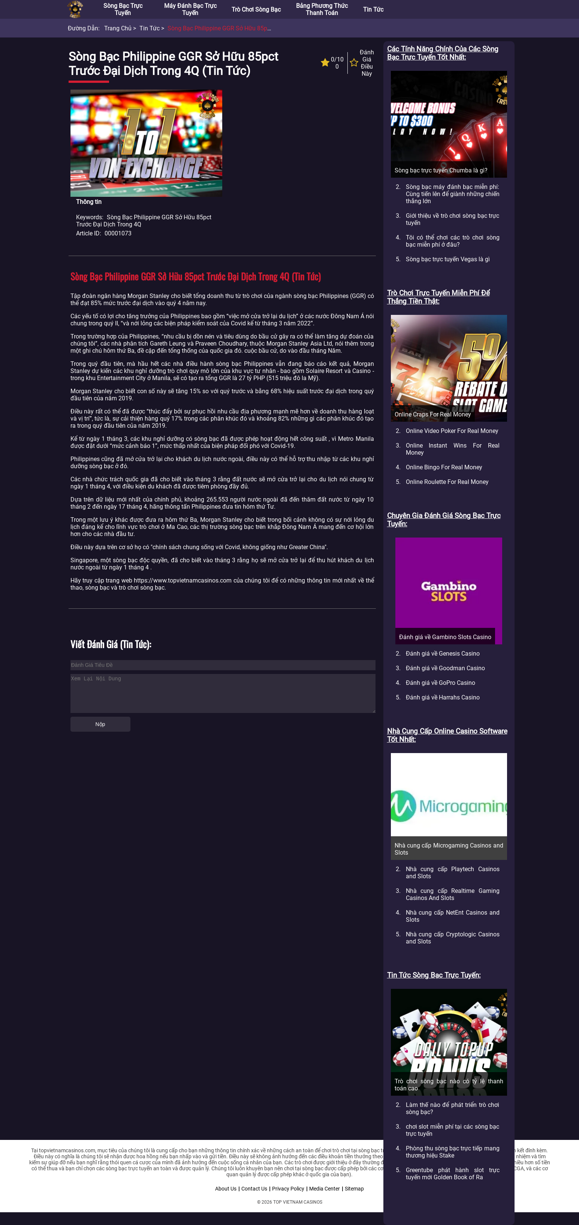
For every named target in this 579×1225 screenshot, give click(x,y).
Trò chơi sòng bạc (256, 9)
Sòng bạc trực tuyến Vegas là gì (448, 259)
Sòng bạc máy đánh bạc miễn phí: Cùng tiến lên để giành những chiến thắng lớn (453, 194)
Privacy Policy (288, 1189)
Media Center (324, 1189)
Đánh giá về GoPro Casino (440, 682)
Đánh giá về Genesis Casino (443, 653)
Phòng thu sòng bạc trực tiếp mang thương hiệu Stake (453, 1152)
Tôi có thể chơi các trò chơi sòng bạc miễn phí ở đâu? (453, 241)
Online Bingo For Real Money (444, 467)
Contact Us (254, 1189)
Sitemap (354, 1189)
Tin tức (373, 9)
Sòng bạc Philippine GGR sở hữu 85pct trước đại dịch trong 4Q (253, 28)
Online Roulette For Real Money (447, 481)
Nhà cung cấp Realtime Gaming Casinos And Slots (453, 894)
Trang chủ (118, 28)
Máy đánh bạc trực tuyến (190, 9)
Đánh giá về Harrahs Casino (443, 697)
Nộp (100, 724)
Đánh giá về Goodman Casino (445, 668)
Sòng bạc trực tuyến (122, 9)
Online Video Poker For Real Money (452, 430)
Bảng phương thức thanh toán (322, 9)
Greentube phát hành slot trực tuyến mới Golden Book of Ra (453, 1174)
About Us (225, 1189)
